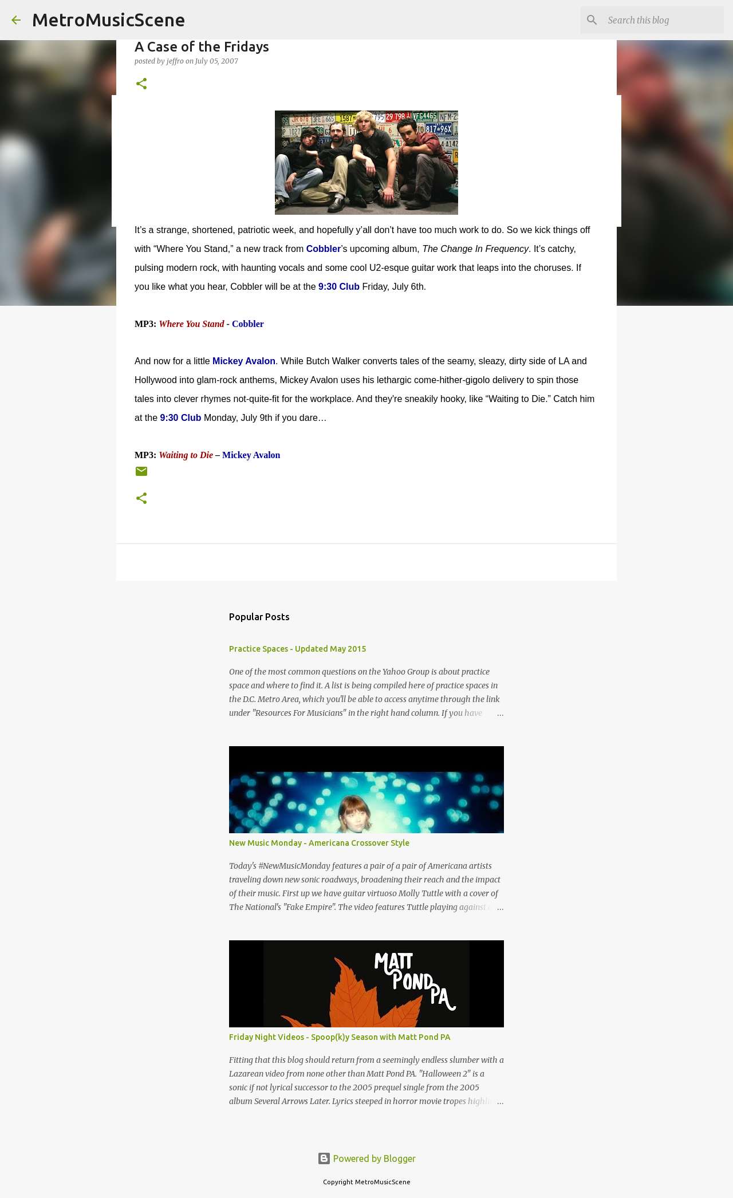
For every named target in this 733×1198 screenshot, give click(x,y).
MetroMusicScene (109, 19)
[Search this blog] (664, 20)
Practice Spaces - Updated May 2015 (297, 648)
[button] (141, 84)
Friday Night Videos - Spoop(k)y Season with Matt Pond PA (340, 1037)
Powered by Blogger (366, 1158)
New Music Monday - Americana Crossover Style (319, 843)
